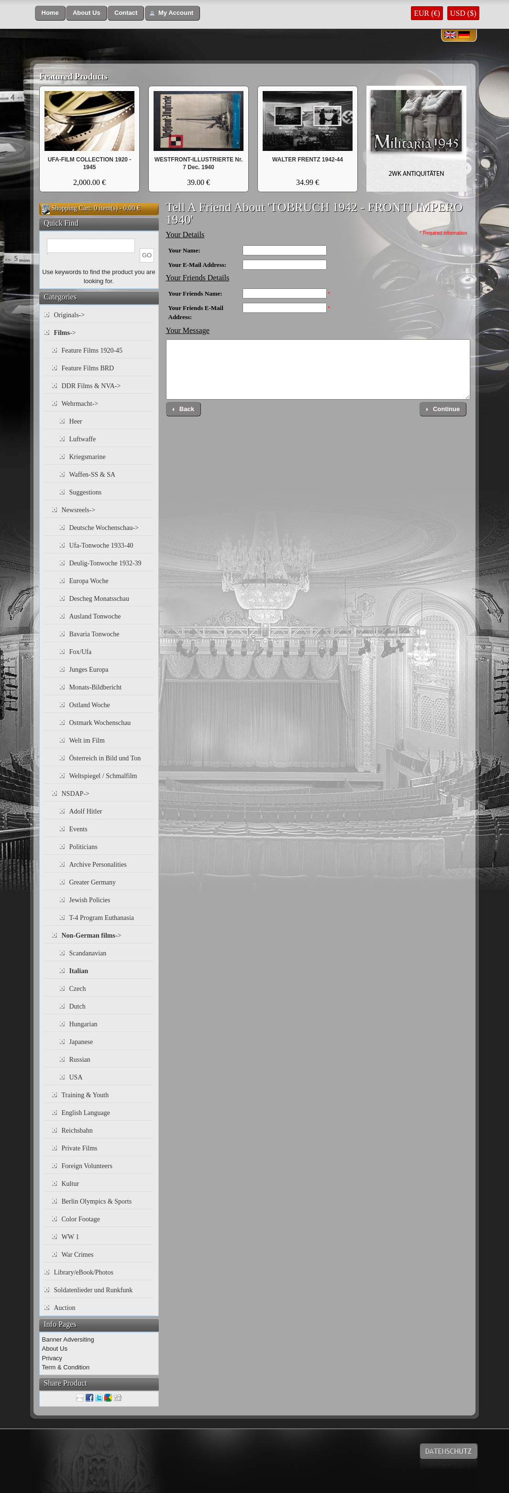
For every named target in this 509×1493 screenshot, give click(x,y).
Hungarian (83, 1024)
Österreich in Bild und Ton (105, 758)
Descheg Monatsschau (99, 598)
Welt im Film (87, 740)
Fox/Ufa (80, 651)
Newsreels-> (79, 510)
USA (76, 1077)
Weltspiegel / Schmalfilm (103, 776)
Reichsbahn (77, 1130)
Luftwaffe (82, 439)
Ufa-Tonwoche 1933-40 (101, 545)
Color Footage (81, 1219)
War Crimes (78, 1254)
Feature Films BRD (88, 368)
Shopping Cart (71, 208)
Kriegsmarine (87, 456)
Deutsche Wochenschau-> (104, 527)
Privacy (52, 1358)
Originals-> (69, 315)
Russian (79, 1059)
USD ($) (463, 13)
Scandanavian (88, 953)
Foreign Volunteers (87, 1166)
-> (65, 332)
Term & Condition (66, 1367)
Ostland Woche (89, 705)
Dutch (77, 1006)
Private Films (80, 1148)
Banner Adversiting (68, 1339)
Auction (65, 1307)
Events (78, 829)
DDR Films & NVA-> (91, 386)
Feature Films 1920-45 (92, 350)
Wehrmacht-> (80, 403)
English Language (86, 1112)
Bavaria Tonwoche (94, 634)
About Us (54, 1348)
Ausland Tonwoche (95, 616)
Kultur (70, 1183)
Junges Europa (89, 669)
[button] (50, 13)
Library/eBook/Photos (83, 1272)
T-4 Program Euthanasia (101, 917)
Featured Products (73, 76)
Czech (77, 988)
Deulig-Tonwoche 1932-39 (105, 563)
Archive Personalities (98, 864)
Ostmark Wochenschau (100, 722)
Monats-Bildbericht (95, 687)
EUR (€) (427, 13)
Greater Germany (92, 882)
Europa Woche (89, 581)
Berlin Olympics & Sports (97, 1201)
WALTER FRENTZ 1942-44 (307, 159)
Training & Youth (85, 1095)
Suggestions (85, 492)
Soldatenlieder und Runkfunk (93, 1290)
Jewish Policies (90, 900)
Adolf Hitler (85, 811)
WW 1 (70, 1236)
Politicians (83, 846)
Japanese (81, 1041)
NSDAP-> (75, 793)
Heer (75, 421)
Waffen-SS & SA (92, 474)
